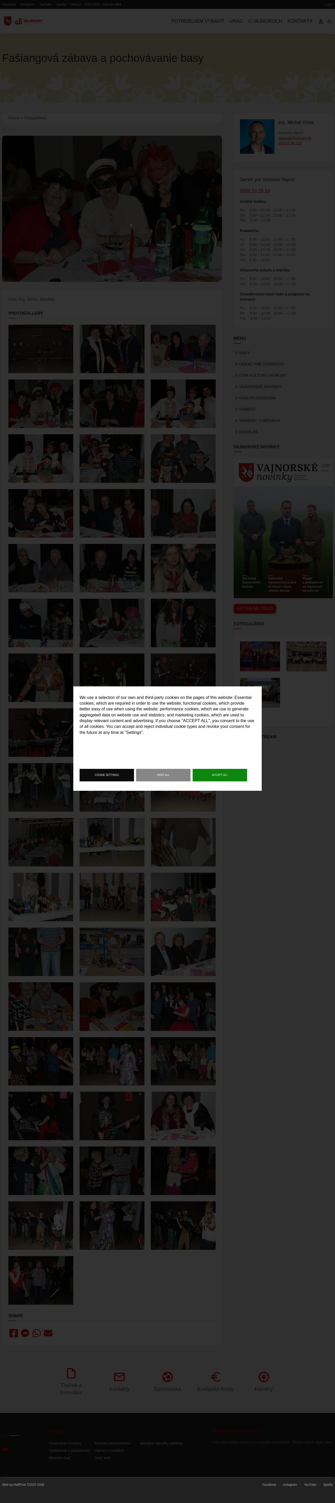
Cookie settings (107, 775)
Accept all (220, 775)
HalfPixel (20, 1485)
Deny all (163, 775)
